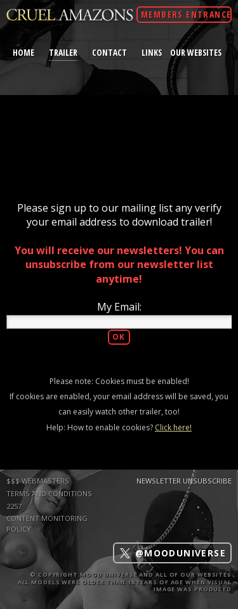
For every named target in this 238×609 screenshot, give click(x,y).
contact (109, 52)
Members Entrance (186, 14)
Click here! (173, 427)
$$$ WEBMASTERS (37, 480)
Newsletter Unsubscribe (184, 480)
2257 (14, 506)
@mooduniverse (172, 553)
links (152, 52)
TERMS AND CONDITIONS (49, 493)
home (23, 52)
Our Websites (195, 52)
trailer (63, 52)
